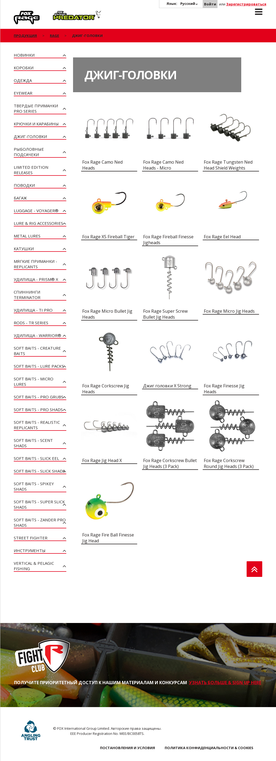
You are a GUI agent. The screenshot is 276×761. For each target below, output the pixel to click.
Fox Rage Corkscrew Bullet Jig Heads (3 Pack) (170, 463)
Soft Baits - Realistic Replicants (37, 424)
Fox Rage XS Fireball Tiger (108, 237)
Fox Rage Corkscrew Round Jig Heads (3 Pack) (229, 463)
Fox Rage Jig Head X (102, 460)
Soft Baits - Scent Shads (33, 443)
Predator (62, 14)
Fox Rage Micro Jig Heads (229, 311)
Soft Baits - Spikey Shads (34, 486)
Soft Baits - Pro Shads (38, 409)
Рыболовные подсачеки (29, 151)
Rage (19, 14)
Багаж (20, 198)
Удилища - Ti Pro (33, 310)
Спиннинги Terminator (27, 294)
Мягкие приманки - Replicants (35, 264)
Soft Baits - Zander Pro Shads (40, 522)
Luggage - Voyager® (36, 210)
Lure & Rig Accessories (38, 223)
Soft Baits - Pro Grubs (38, 397)
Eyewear (23, 93)
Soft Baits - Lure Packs (39, 366)
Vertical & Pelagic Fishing (34, 565)
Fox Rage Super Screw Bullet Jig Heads (165, 314)
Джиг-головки (30, 136)
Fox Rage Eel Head (222, 237)
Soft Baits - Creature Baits (37, 350)
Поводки (24, 185)
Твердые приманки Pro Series (36, 108)
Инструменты (30, 550)
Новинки (24, 55)
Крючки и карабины (36, 123)
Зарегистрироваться (246, 4)
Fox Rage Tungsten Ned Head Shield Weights (228, 165)
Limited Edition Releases (31, 169)
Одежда (23, 80)
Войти (210, 4)
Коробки (23, 67)
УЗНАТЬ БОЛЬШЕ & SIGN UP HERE (225, 683)
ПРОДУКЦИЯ (25, 35)
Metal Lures (27, 236)
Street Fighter (30, 537)
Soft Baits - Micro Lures (33, 381)
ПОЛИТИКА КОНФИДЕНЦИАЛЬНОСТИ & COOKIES (209, 747)
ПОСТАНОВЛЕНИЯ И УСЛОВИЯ (127, 747)
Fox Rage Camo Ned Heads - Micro (163, 165)
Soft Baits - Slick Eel (36, 458)
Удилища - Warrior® (37, 335)
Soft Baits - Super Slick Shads (39, 504)
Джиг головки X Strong (167, 386)
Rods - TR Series (31, 322)
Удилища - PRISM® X (36, 279)
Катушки (24, 248)
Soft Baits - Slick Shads (39, 471)
